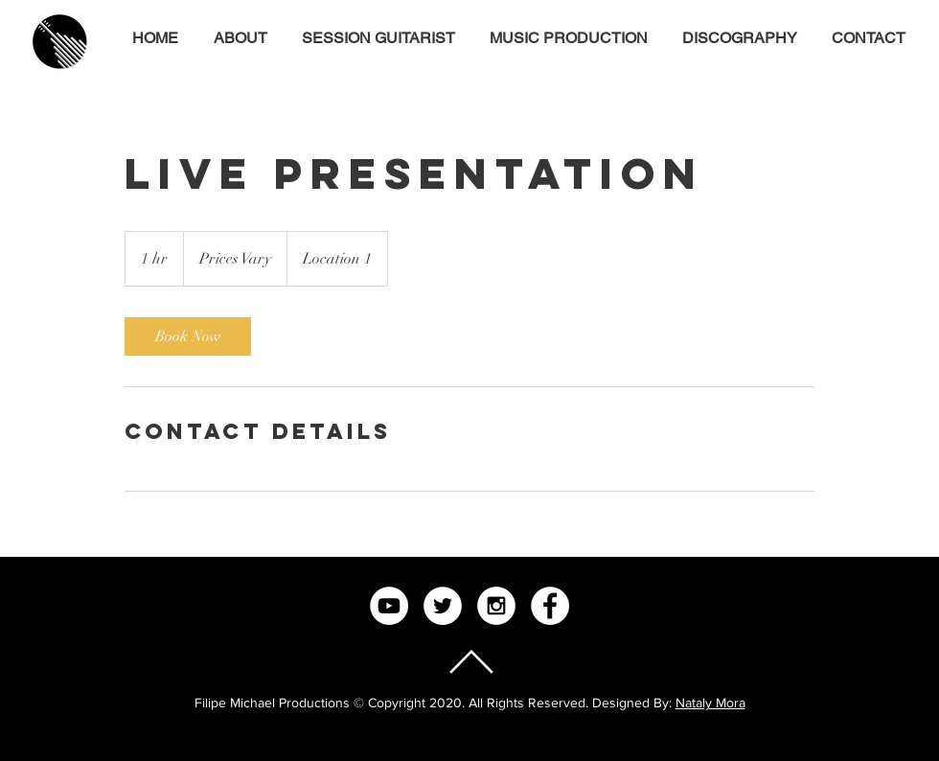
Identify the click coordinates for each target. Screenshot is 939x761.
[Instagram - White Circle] (496, 606)
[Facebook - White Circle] (550, 606)
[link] (188, 336)
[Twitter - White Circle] (443, 606)
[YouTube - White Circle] (389, 606)
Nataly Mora (710, 702)
